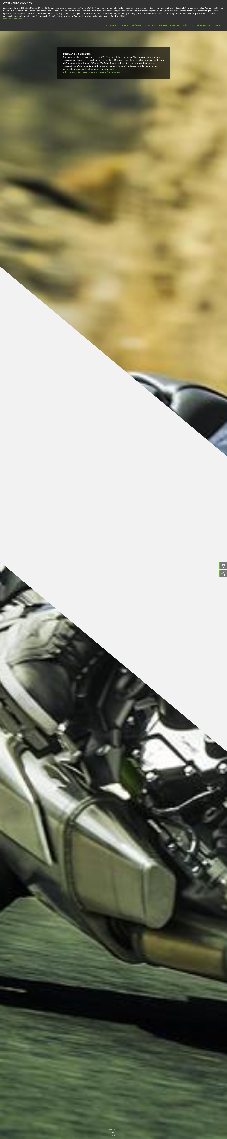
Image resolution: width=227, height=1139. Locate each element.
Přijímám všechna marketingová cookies (92, 72)
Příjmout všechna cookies (201, 25)
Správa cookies (117, 25)
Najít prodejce (217, 565)
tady (112, 69)
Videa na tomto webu (13, 18)
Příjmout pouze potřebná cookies (155, 25)
